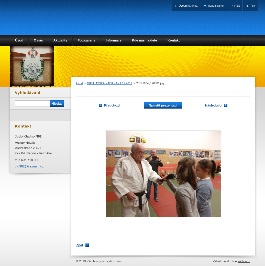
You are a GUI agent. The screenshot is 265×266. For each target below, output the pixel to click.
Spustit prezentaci (163, 105)
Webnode (244, 261)
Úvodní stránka (188, 5)
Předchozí (112, 105)
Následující (213, 105)
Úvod (79, 83)
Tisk (252, 5)
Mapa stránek (215, 5)
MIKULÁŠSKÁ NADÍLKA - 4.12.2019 (109, 83)
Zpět (79, 245)
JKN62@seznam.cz (29, 166)
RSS (237, 5)
